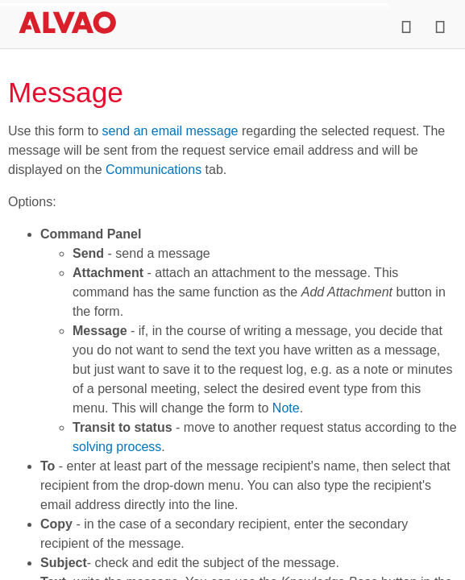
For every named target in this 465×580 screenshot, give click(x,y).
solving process (117, 447)
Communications (153, 169)
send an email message (170, 131)
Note (286, 408)
